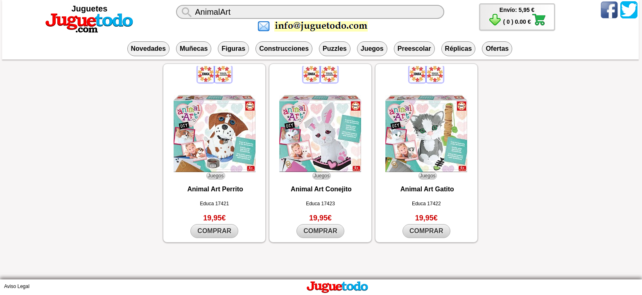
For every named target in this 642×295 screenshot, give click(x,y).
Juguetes (90, 8)
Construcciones (284, 48)
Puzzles (335, 48)
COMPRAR (214, 230)
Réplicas (458, 48)
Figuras (233, 48)
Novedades (148, 48)
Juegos (372, 48)
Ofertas (497, 48)
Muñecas (194, 48)
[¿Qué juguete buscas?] (310, 12)
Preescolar (414, 48)
